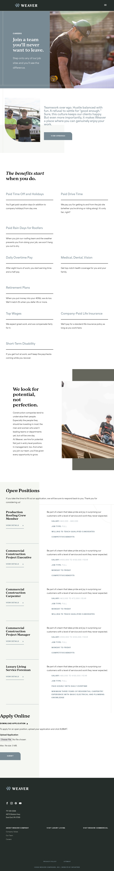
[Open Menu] (105, 5)
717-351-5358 (11, 811)
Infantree (75, 867)
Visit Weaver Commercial (95, 828)
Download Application (14, 724)
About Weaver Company (17, 828)
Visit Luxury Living (56, 828)
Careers (9, 839)
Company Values (12, 832)
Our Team (9, 835)
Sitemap (67, 861)
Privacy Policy (50, 861)
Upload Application (9, 735)
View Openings (58, 136)
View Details (12, 525)
